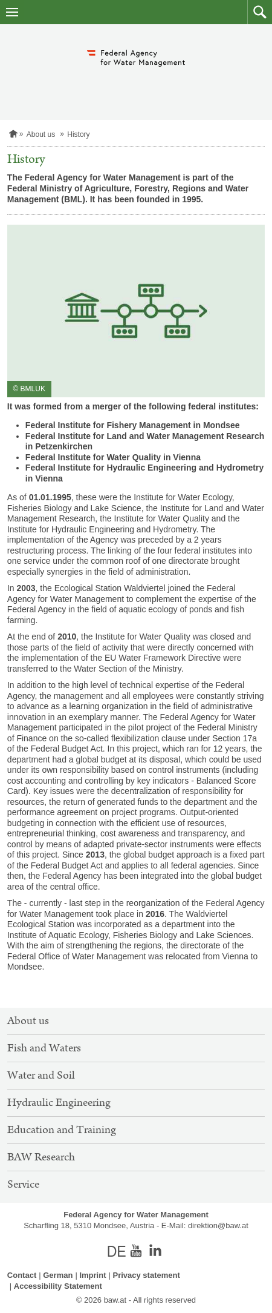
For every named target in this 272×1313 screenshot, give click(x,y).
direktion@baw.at (218, 1225)
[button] (259, 12)
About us (41, 134)
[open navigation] (12, 12)
